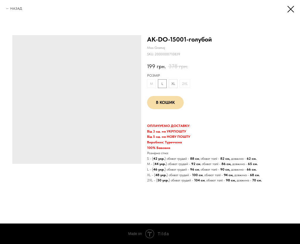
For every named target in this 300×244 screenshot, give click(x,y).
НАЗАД (16, 8)
